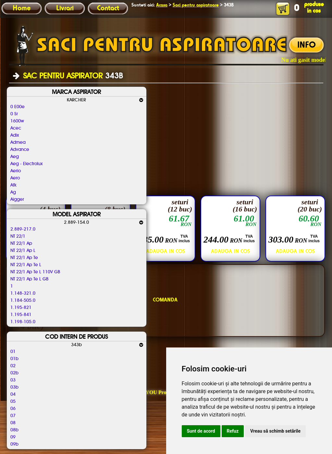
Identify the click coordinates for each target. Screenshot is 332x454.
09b (14, 444)
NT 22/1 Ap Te (24, 257)
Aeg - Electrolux (26, 164)
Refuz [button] (233, 431)
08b (14, 430)
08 (13, 423)
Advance (19, 149)
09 (13, 437)
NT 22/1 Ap (21, 243)
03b (14, 387)
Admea (18, 142)
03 (13, 380)
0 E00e (17, 107)
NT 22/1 (17, 236)
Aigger (17, 199)
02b (14, 373)
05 (13, 401)
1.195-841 (20, 314)
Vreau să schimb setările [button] (275, 431)
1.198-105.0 (22, 322)
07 (13, 416)
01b (14, 359)
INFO (306, 45)
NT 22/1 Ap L (22, 250)
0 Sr (14, 114)
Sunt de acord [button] (201, 431)
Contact (108, 8)
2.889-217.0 (22, 229)
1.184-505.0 (22, 300)
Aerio (15, 171)
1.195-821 (20, 307)
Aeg (14, 156)
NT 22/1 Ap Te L (25, 265)
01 (13, 351)
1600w (17, 121)
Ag (13, 192)
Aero (15, 178)
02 (13, 366)
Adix (14, 135)
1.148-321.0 (22, 293)
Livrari (65, 8)
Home (22, 8)
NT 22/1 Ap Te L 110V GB (35, 272)
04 (13, 394)
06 (13, 408)
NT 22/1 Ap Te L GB (29, 279)
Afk (13, 185)
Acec (15, 128)
